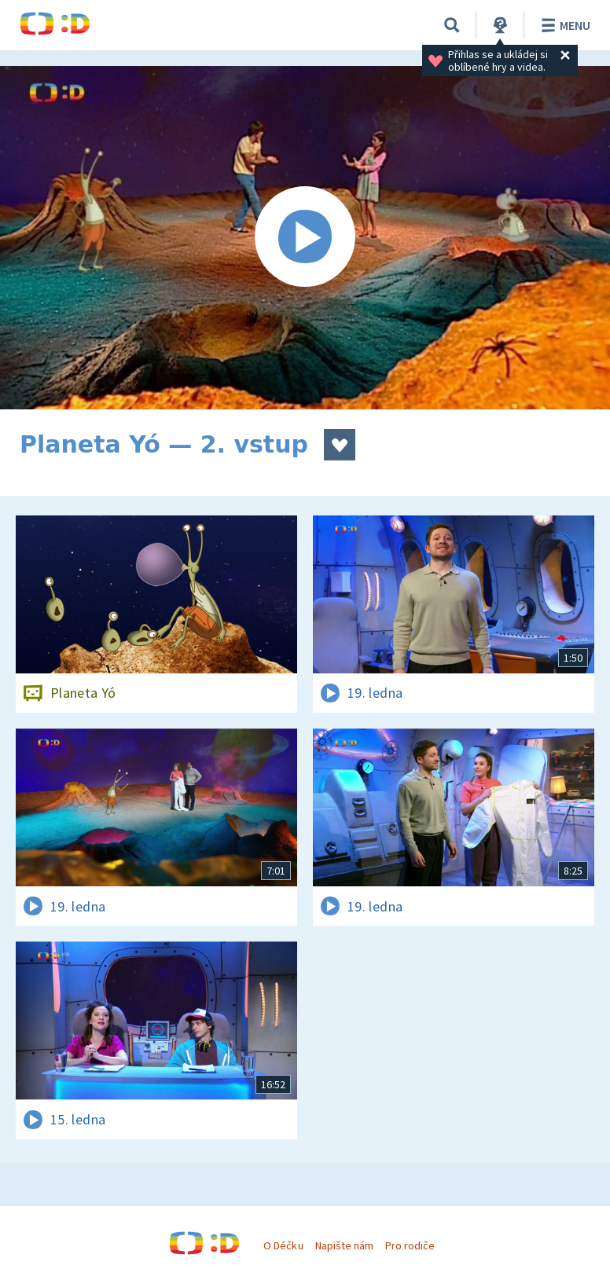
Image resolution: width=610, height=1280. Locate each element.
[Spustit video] (305, 237)
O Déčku (283, 1245)
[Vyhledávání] (452, 25)
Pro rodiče (410, 1245)
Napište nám (344, 1245)
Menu (563, 25)
